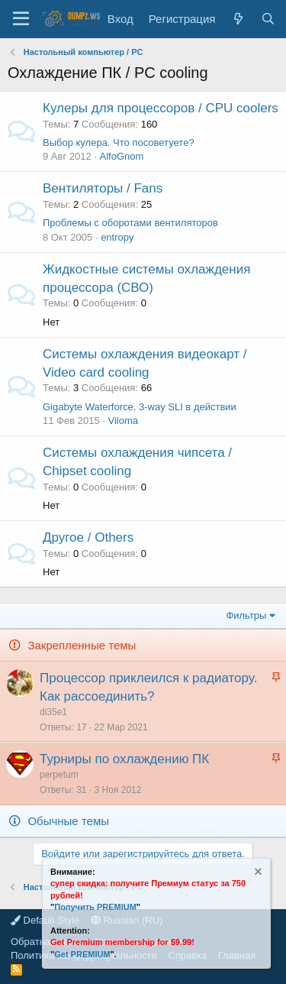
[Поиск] (268, 19)
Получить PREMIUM (95, 906)
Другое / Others (88, 537)
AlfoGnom (122, 156)
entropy (117, 237)
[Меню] (21, 19)
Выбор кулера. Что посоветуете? (118, 142)
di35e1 (53, 712)
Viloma (123, 420)
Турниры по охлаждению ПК (124, 759)
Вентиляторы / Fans (102, 188)
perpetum (59, 774)
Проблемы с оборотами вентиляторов (130, 222)
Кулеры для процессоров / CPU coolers (160, 108)
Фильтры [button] (246, 615)
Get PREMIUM (82, 954)
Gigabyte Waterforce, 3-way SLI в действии (139, 407)
